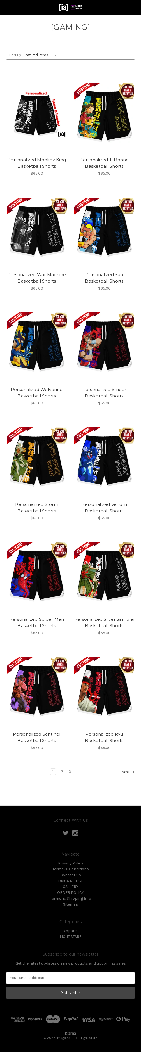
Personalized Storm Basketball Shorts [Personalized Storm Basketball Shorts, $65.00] (36, 507)
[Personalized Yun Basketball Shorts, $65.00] (104, 228)
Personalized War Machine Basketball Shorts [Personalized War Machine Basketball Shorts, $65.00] (37, 278)
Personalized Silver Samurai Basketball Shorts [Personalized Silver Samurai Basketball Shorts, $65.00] (104, 622)
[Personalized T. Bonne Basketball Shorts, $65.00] (104, 113)
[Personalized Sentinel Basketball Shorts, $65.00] (37, 687)
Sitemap (70, 904)
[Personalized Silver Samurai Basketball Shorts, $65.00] (104, 573)
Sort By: (15, 55)
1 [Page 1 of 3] (53, 771)
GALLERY (70, 886)
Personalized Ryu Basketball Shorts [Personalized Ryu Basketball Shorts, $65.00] (104, 737)
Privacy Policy (70, 863)
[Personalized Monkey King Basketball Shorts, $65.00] (37, 113)
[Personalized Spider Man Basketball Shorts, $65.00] (37, 573)
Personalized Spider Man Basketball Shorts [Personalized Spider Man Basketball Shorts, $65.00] (37, 622)
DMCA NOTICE (70, 880)
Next (128, 772)
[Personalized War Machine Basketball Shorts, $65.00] (37, 228)
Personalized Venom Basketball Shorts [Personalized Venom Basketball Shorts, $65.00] (104, 507)
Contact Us (70, 875)
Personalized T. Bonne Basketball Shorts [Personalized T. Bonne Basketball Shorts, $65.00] (104, 163)
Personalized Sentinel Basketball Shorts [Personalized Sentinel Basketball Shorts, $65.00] (36, 737)
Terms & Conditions (70, 869)
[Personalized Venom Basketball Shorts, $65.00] (104, 458)
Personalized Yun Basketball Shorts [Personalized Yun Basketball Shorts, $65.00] (104, 278)
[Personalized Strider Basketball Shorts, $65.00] (104, 343)
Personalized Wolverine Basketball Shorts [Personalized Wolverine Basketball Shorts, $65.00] (37, 393)
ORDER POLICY (70, 892)
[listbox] (41, 55)
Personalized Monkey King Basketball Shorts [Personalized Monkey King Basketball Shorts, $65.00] (37, 163)
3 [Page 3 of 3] (70, 771)
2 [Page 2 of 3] (62, 771)
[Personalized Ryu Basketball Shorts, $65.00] (104, 687)
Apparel (70, 930)
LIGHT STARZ (71, 936)
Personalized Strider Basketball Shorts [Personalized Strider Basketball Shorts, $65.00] (104, 393)
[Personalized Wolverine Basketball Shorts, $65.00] (37, 343)
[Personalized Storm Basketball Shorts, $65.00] (37, 458)
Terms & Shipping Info (70, 898)
